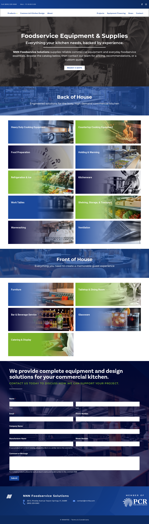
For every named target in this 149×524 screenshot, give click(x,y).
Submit (14, 478)
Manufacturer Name (17, 438)
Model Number (82, 438)
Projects (100, 13)
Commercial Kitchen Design (32, 13)
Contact (139, 13)
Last (77, 408)
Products (12, 13)
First (11, 408)
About (50, 13)
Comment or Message (18, 453)
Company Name (16, 426)
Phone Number (82, 414)
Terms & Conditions (80, 520)
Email (12, 414)
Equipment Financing (116, 13)
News (130, 13)
